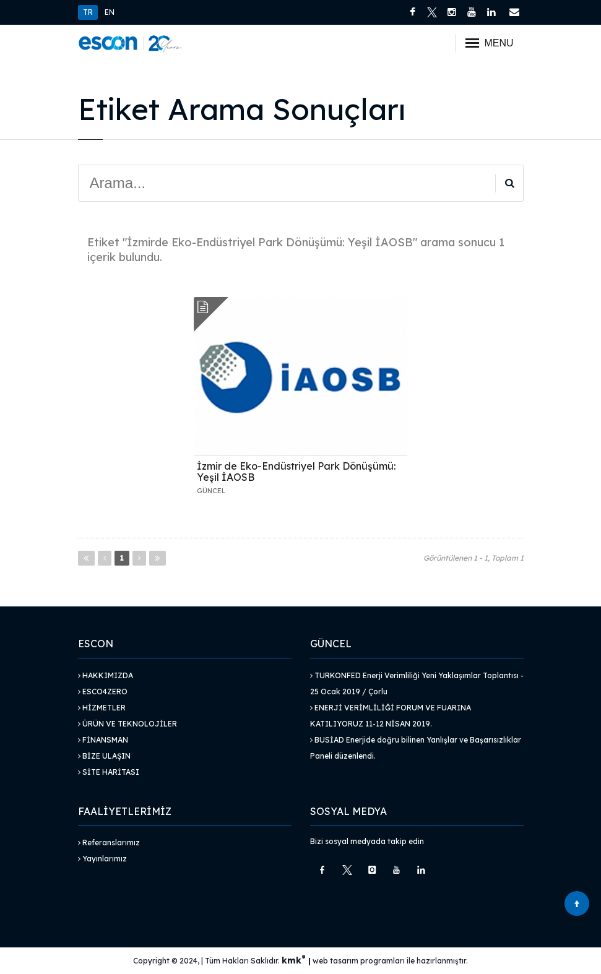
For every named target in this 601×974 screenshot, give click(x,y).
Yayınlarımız (102, 858)
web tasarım (335, 960)
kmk (295, 960)
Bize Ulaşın (104, 756)
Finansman (103, 739)
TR (88, 12)
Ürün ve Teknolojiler (127, 723)
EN (110, 12)
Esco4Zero (103, 691)
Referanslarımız (109, 842)
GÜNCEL (211, 490)
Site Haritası (108, 772)
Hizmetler (102, 707)
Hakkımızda (105, 675)
